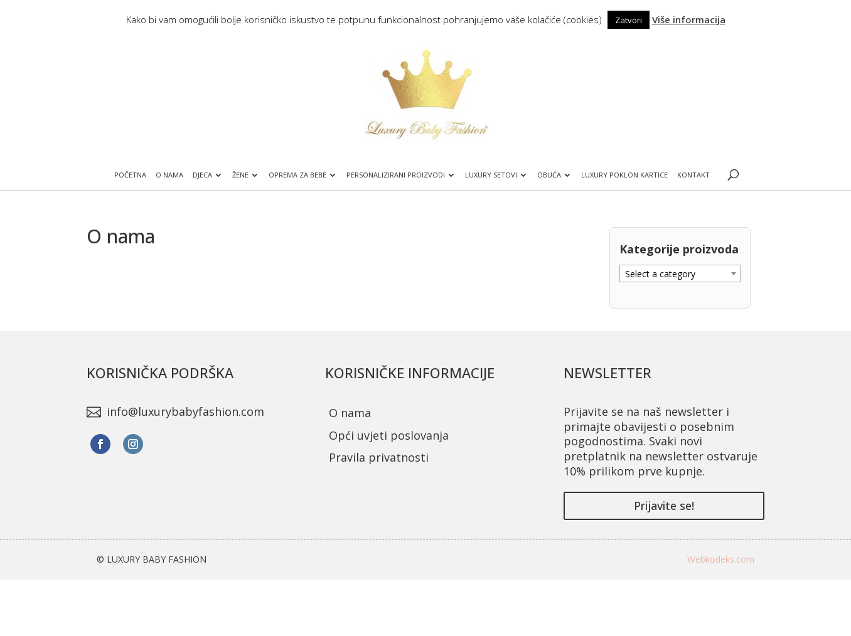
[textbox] (680, 274)
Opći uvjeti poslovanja (389, 435)
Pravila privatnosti (379, 457)
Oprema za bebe (297, 175)
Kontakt (693, 175)
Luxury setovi (491, 175)
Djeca (202, 175)
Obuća (549, 175)
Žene (240, 175)
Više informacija (688, 19)
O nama (169, 175)
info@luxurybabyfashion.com (185, 411)
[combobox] (680, 273)
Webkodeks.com (720, 559)
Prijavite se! (664, 505)
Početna (130, 175)
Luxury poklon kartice (624, 175)
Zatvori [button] (628, 20)
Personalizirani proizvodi (395, 175)
